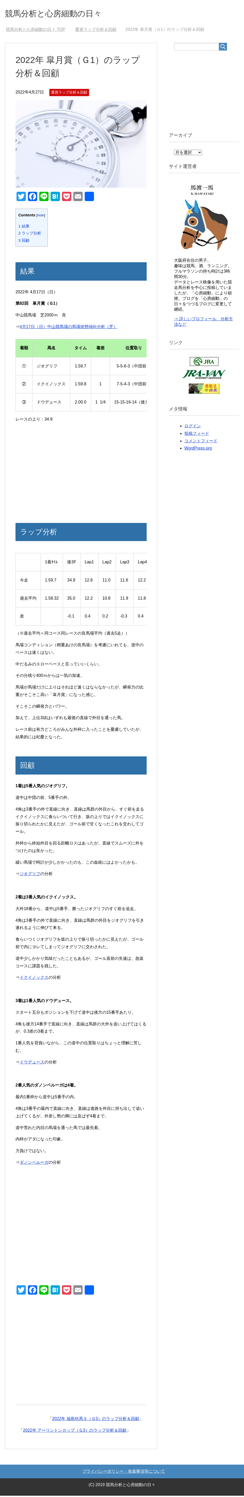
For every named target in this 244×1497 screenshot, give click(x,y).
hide (40, 216)
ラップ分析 (29, 234)
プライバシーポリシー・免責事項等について (123, 1472)
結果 (23, 227)
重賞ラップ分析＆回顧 (69, 93)
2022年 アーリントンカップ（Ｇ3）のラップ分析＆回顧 (75, 1431)
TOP (35, 31)
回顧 (23, 241)
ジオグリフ (30, 875)
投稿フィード (196, 434)
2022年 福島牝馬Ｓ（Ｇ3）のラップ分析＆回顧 (95, 1420)
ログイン (192, 427)
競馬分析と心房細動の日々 (61, 14)
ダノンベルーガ (34, 1163)
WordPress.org (198, 449)
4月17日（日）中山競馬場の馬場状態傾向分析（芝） (68, 328)
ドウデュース (32, 1063)
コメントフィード (200, 442)
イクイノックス (34, 978)
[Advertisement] (81, 472)
